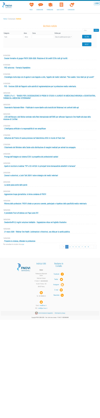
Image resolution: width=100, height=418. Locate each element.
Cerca (96, 30)
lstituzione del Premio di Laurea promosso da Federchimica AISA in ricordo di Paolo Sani (34, 138)
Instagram (58, 284)
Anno (25, 33)
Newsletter (59, 295)
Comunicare (39, 10)
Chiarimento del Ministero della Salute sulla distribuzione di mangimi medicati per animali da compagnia (39, 147)
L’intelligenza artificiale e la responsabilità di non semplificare (25, 128)
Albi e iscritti (60, 10)
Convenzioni (71, 10)
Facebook (57, 274)
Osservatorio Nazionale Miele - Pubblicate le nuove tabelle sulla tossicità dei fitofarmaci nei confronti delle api (41, 107)
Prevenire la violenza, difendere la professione (19, 241)
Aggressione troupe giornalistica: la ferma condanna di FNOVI (25, 194)
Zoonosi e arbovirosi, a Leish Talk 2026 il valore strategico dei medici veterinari (31, 175)
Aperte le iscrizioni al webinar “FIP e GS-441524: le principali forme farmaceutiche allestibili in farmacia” (40, 166)
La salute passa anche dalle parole (15, 185)
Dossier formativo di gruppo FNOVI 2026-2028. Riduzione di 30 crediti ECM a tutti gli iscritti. (36, 58)
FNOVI (31, 10)
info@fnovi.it (43, 305)
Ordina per (57, 33)
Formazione (50, 10)
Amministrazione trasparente (45, 313)
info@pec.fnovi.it (42, 308)
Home (5, 19)
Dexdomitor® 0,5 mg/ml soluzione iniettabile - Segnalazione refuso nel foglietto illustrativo (35, 222)
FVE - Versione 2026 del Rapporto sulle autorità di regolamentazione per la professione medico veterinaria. (40, 86)
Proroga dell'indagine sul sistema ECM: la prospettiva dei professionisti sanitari (31, 157)
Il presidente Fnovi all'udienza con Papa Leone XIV (21, 213)
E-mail (56, 290)
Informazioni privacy (60, 313)
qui (23, 244)
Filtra (87, 37)
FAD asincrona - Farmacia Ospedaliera (17, 67)
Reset (87, 44)
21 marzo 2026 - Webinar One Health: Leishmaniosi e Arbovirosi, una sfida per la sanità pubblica (37, 232)
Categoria (6, 33)
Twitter (58, 279)
